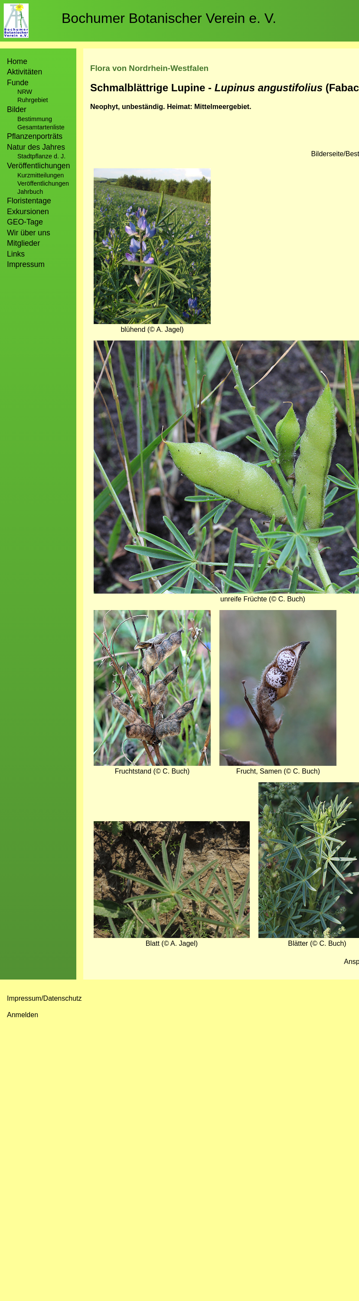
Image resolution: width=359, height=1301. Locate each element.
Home (17, 61)
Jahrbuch (30, 191)
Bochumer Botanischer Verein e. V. (169, 18)
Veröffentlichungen (43, 183)
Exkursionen (28, 211)
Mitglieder (23, 243)
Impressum (26, 264)
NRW (24, 91)
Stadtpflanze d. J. (41, 156)
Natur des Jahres (36, 147)
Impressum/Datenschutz (44, 998)
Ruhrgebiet (32, 99)
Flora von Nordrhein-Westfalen (149, 68)
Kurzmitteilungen (40, 175)
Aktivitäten (24, 71)
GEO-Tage (25, 222)
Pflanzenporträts (34, 136)
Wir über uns (28, 232)
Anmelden (22, 1014)
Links (16, 254)
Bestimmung (34, 119)
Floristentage (29, 200)
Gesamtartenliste (41, 127)
